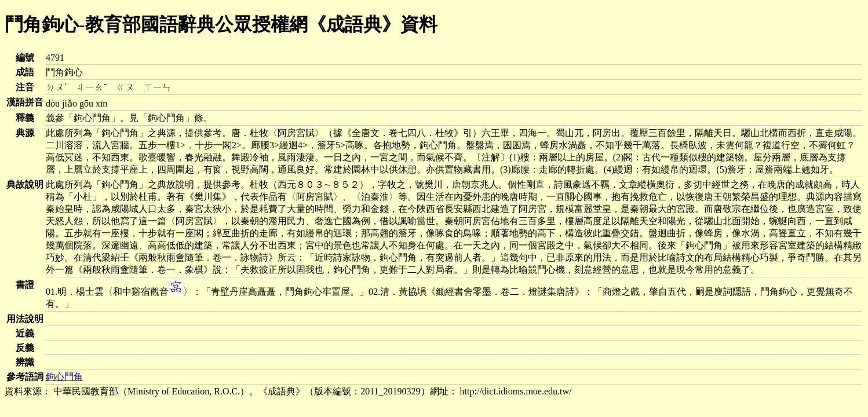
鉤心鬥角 (64, 377)
